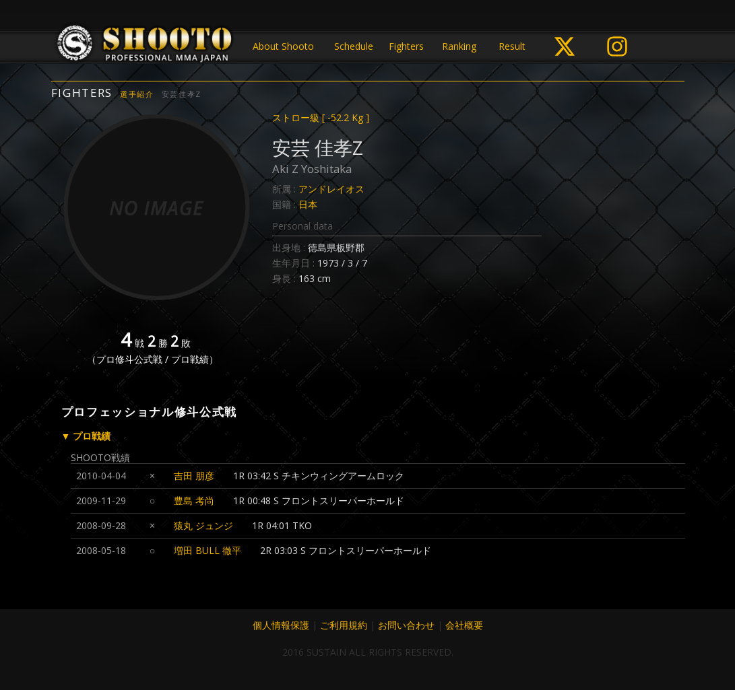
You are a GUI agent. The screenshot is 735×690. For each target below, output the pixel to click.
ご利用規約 (343, 625)
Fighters (406, 46)
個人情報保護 (281, 625)
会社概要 (464, 625)
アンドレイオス (331, 188)
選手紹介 (137, 94)
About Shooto (283, 46)
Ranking (459, 46)
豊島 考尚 (194, 500)
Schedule (353, 46)
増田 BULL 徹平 (207, 550)
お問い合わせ (406, 625)
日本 (307, 204)
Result (512, 46)
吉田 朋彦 (194, 475)
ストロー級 (320, 117)
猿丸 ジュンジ (203, 525)
